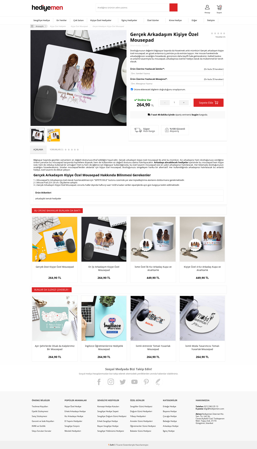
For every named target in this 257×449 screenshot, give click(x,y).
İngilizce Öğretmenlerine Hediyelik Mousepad (104, 347)
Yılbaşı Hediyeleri (138, 416)
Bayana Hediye (170, 411)
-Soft (111, 444)
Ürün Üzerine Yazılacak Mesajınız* (148, 79)
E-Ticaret (118, 444)
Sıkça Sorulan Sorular (41, 431)
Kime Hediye (175, 20)
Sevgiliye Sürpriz (72, 426)
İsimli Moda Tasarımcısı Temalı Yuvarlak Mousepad (202, 347)
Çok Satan (78, 20)
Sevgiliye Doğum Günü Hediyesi (111, 416)
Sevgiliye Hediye (41, 20)
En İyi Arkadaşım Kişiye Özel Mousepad (104, 268)
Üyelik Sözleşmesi (40, 411)
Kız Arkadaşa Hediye (74, 416)
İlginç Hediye (169, 431)
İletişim (211, 20)
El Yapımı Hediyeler (73, 421)
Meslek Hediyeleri (73, 431)
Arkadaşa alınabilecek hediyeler (171, 162)
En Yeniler (62, 20)
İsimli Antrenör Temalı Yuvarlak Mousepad (153, 347)
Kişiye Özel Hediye (73, 406)
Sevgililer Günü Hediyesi (141, 406)
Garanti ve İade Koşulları (43, 421)
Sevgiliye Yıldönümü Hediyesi (110, 431)
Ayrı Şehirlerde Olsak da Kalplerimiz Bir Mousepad (55, 347)
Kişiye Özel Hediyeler (100, 20)
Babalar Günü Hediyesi (140, 431)
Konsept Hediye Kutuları (108, 406)
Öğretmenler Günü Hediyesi (143, 426)
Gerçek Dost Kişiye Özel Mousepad (55, 266)
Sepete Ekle (208, 102)
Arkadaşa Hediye (170, 426)
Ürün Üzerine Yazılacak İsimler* (147, 68)
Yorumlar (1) (220, 37)
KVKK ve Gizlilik (38, 426)
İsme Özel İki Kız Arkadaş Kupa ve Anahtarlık (153, 268)
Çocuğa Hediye (170, 416)
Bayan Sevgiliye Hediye (108, 426)
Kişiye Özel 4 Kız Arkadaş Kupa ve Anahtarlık (202, 268)
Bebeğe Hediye (170, 421)
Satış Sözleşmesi (39, 416)
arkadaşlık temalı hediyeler (48, 198)
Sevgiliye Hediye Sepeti (108, 411)
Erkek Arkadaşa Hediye (75, 411)
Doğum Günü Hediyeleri (141, 411)
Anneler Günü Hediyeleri (141, 421)
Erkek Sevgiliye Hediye (107, 421)
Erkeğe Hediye (169, 406)
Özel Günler (153, 20)
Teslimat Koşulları (40, 406)
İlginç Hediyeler (129, 20)
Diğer (194, 20)
